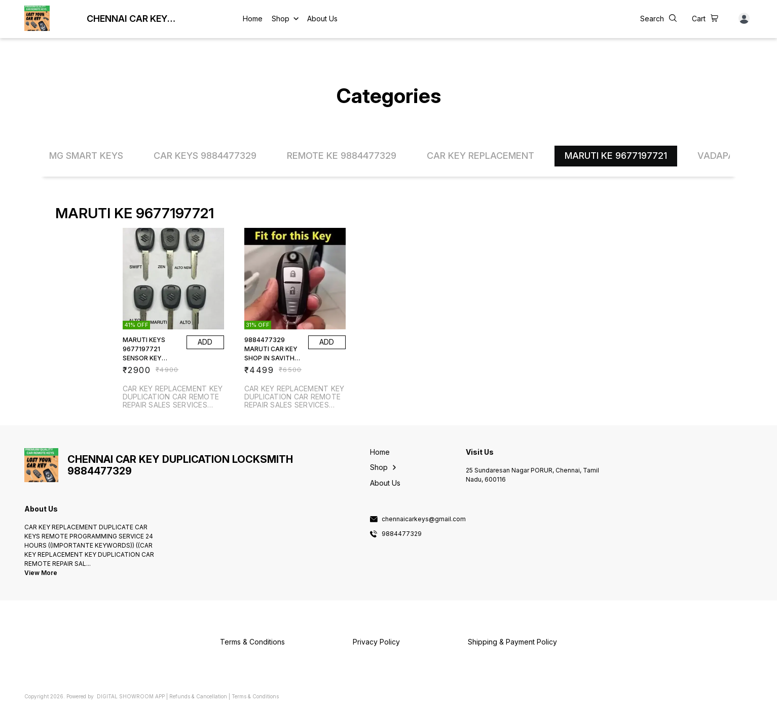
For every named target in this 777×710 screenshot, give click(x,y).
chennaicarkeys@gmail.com (424, 519)
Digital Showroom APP (131, 696)
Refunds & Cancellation (198, 696)
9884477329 (402, 533)
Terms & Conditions (255, 696)
